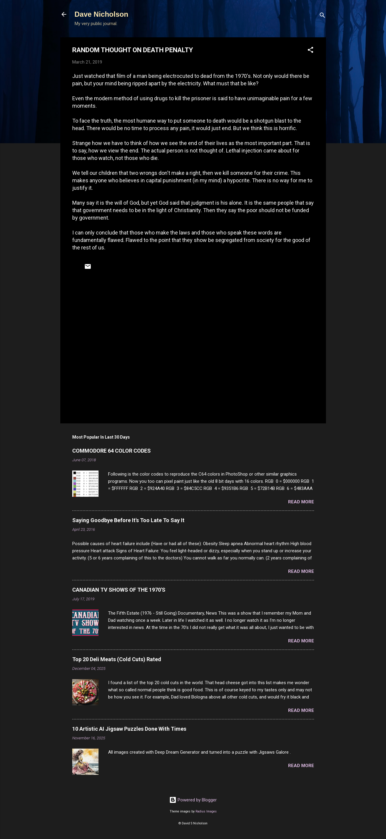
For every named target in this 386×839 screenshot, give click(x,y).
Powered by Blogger (193, 800)
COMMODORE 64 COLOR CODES (111, 451)
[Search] (322, 16)
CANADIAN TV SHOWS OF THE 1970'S (118, 590)
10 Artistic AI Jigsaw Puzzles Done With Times (129, 729)
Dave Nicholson (101, 14)
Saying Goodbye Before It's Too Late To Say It (128, 520)
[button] (310, 50)
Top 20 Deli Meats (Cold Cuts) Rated (116, 659)
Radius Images (206, 811)
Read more (301, 502)
